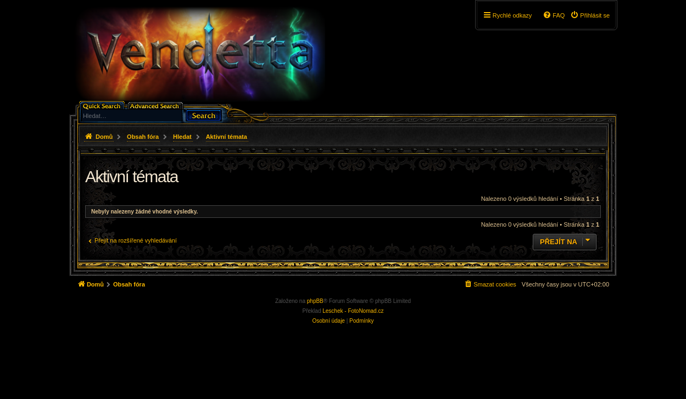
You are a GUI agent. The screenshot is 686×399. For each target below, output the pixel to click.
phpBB (315, 301)
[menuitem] (590, 15)
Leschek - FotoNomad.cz (352, 311)
